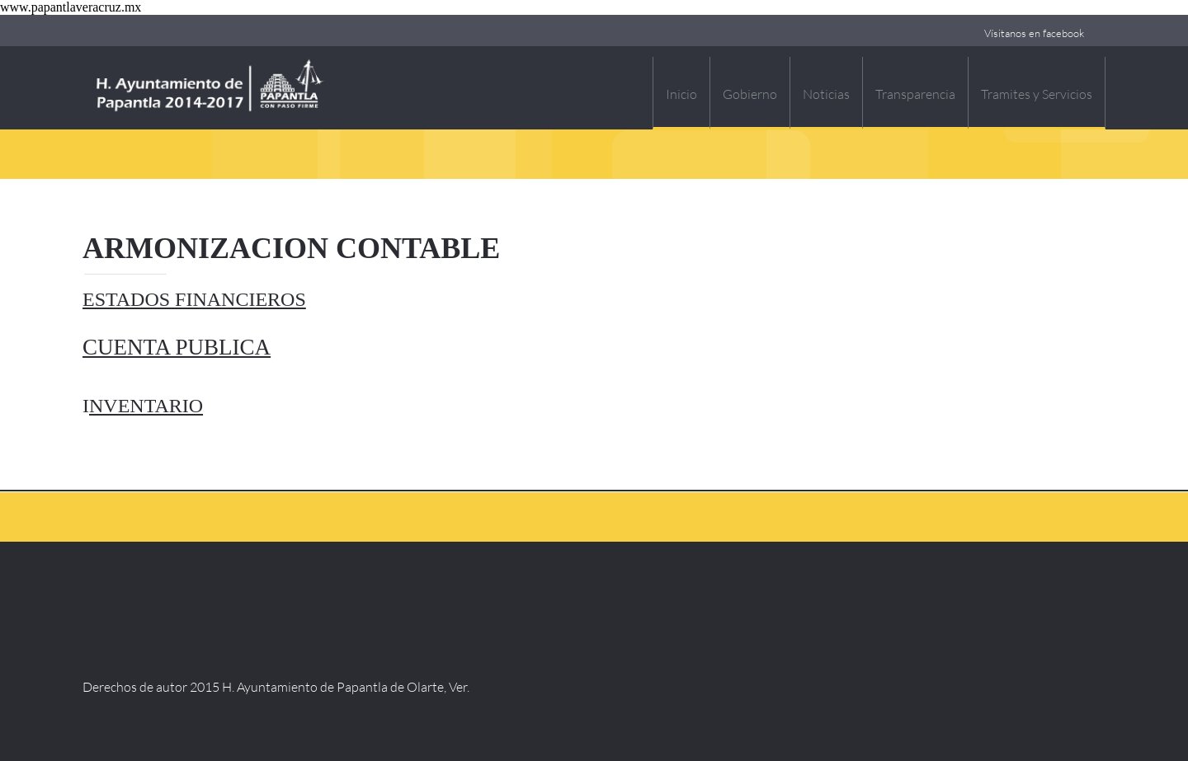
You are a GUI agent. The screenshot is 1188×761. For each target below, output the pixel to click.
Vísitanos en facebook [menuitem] (1034, 33)
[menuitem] (681, 93)
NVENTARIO (146, 405)
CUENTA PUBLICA (176, 347)
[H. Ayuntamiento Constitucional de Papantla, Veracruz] (209, 87)
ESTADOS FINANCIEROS (194, 299)
